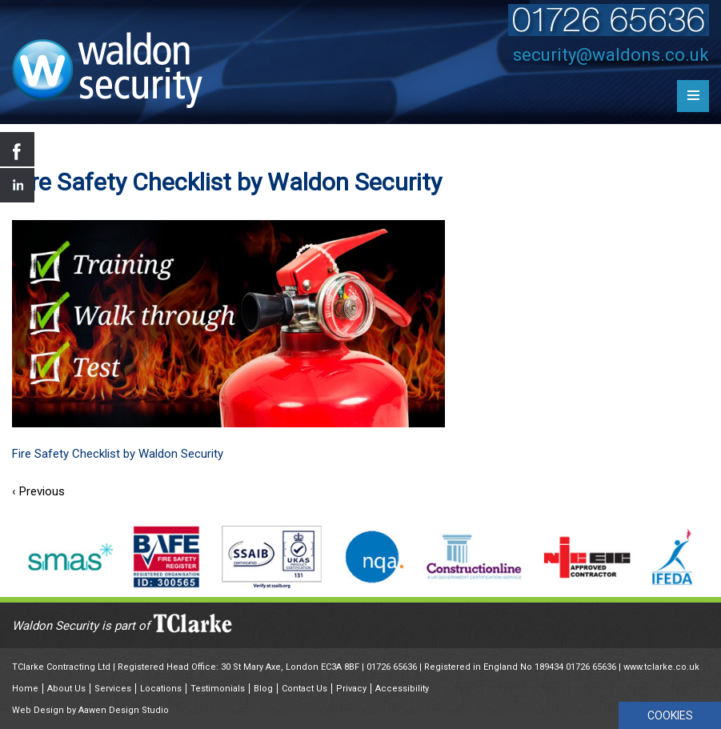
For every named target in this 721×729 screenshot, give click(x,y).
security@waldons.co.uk (611, 55)
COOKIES (670, 715)
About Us (66, 688)
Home (25, 688)
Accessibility (402, 688)
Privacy (351, 688)
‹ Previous (38, 491)
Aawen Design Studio (123, 710)
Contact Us (304, 688)
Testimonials (217, 688)
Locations (161, 688)
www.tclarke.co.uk (661, 667)
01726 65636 (392, 667)
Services (112, 688)
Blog (263, 688)
